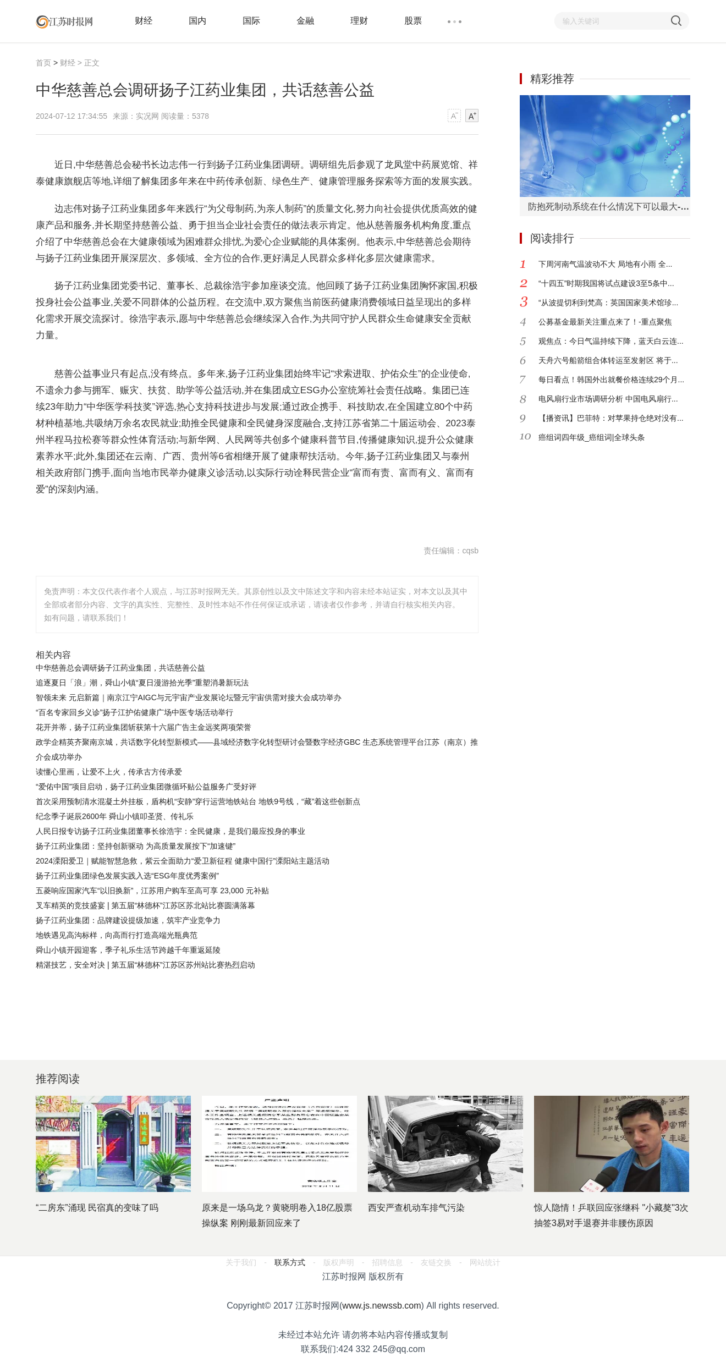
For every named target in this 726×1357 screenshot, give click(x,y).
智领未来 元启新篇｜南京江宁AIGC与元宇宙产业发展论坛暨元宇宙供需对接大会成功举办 (189, 697)
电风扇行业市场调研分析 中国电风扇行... (608, 398)
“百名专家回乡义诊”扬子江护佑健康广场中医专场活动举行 (134, 712)
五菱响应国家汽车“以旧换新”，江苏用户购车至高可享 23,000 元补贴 (152, 890)
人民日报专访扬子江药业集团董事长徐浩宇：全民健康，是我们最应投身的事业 (170, 831)
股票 (413, 20)
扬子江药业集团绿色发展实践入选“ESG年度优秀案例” (127, 875)
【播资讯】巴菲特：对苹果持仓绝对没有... (611, 418)
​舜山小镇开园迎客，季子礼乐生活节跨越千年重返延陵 (128, 950)
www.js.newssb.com (381, 1305)
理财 (359, 20)
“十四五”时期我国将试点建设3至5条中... (606, 283)
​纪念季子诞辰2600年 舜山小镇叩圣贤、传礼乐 (115, 816)
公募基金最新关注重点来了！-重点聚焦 (605, 321)
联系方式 (289, 1262)
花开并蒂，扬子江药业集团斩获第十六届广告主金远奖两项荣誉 (143, 727)
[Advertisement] (256, 1003)
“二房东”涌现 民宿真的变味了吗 (97, 1207)
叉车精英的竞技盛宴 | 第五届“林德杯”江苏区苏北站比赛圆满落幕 (145, 905)
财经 (143, 20)
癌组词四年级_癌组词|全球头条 (591, 437)
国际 (251, 20)
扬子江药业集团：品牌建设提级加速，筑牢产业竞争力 (128, 920)
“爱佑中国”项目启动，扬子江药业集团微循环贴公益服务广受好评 (146, 786)
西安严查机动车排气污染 (416, 1207)
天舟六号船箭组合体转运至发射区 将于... (608, 360)
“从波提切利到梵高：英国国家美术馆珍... (608, 302)
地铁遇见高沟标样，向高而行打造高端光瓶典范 (116, 935)
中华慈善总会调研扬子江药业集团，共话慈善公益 (120, 667)
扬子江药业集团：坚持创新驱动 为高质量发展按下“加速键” (135, 846)
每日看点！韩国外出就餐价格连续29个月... (611, 379)
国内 (197, 20)
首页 (43, 62)
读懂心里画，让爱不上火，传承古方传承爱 (109, 771)
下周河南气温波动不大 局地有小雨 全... (605, 264)
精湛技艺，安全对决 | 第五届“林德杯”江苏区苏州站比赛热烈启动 (145, 964)
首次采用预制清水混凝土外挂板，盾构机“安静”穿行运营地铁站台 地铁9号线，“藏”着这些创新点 (198, 801)
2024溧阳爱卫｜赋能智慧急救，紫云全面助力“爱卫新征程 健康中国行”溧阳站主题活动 (182, 860)
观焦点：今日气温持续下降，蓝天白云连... (611, 341)
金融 (305, 20)
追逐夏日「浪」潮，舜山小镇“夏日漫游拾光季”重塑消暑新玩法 (142, 682)
